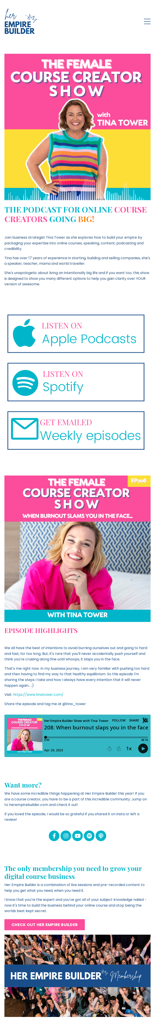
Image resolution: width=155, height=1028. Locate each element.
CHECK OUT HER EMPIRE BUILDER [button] (44, 924)
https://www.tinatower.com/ (38, 694)
